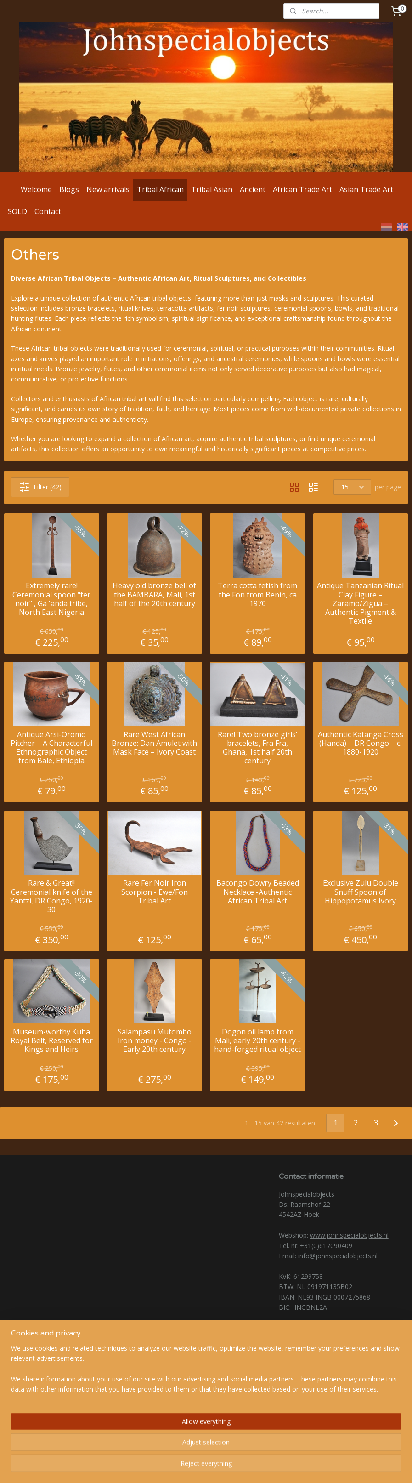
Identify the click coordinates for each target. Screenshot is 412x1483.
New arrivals (108, 189)
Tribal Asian (211, 189)
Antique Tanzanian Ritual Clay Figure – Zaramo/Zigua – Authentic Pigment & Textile (360, 604)
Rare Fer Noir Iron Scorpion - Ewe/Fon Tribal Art (154, 892)
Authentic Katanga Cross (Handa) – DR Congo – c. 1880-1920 (360, 743)
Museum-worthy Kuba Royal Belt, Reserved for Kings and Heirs (52, 1041)
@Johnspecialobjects (53, 1366)
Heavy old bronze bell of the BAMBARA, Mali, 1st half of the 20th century (154, 595)
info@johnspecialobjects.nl (338, 1255)
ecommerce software (232, 1466)
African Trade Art (302, 189)
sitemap (176, 1466)
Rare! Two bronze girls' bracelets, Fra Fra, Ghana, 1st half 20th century (258, 748)
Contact (47, 211)
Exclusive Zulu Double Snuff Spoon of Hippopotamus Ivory (360, 892)
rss (195, 1466)
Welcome (36, 189)
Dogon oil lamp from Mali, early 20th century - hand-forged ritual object (257, 1041)
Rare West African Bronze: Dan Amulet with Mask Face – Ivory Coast (154, 743)
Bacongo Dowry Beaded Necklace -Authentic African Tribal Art (257, 892)
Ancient (252, 189)
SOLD (17, 211)
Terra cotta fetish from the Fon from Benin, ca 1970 (257, 595)
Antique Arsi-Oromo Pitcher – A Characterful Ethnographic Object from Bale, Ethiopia (51, 748)
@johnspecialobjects (53, 1378)
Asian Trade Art (366, 189)
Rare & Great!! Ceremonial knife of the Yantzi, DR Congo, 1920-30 (51, 897)
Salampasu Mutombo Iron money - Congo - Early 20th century (155, 1041)
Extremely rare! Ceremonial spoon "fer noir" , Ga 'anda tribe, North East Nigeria (51, 599)
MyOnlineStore (313, 1466)
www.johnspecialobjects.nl (349, 1235)
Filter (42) (40, 487)
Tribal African (160, 189)
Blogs (69, 189)
